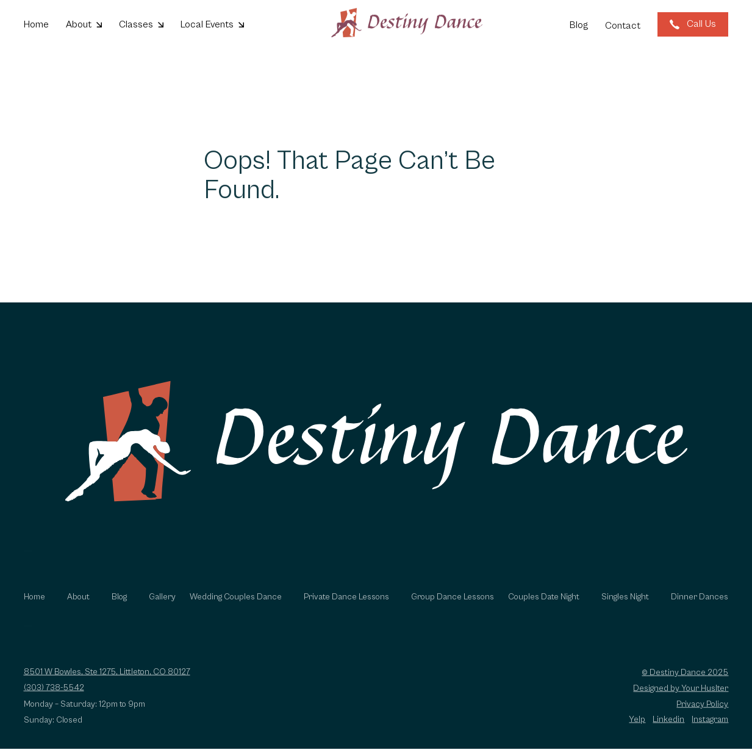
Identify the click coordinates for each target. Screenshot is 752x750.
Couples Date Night (543, 607)
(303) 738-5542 (54, 698)
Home (34, 607)
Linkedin (668, 730)
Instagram (710, 730)
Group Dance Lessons (452, 607)
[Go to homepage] (406, 23)
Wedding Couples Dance (236, 607)
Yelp (637, 730)
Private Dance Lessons (346, 607)
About (78, 607)
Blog (119, 607)
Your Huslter (704, 698)
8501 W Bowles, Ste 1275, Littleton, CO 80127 (107, 682)
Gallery (162, 607)
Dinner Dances (699, 607)
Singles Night (625, 607)
